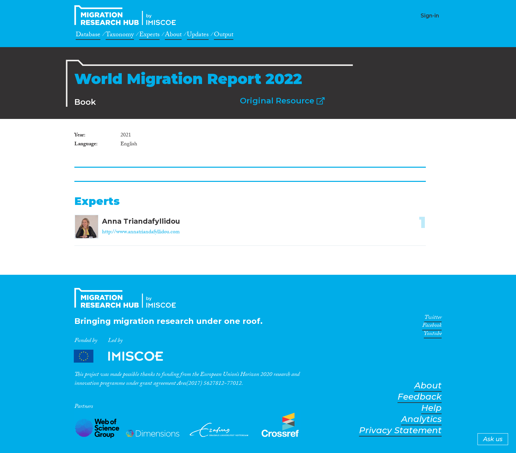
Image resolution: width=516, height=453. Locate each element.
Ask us (493, 439)
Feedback (420, 397)
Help (431, 408)
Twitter (433, 319)
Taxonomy (120, 35)
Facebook (432, 326)
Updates (198, 35)
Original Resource (282, 100)
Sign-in (430, 16)
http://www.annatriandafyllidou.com (141, 232)
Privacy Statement (400, 430)
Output (223, 35)
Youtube (433, 335)
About (173, 35)
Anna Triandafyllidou (141, 221)
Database (88, 35)
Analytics (421, 419)
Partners (124, 356)
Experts (149, 35)
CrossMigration (127, 15)
